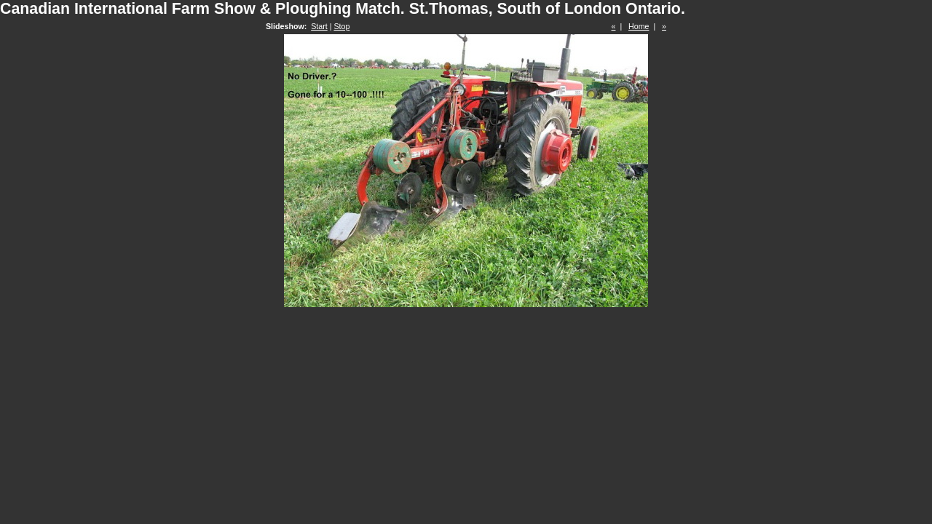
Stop (341, 26)
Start (319, 26)
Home (638, 26)
